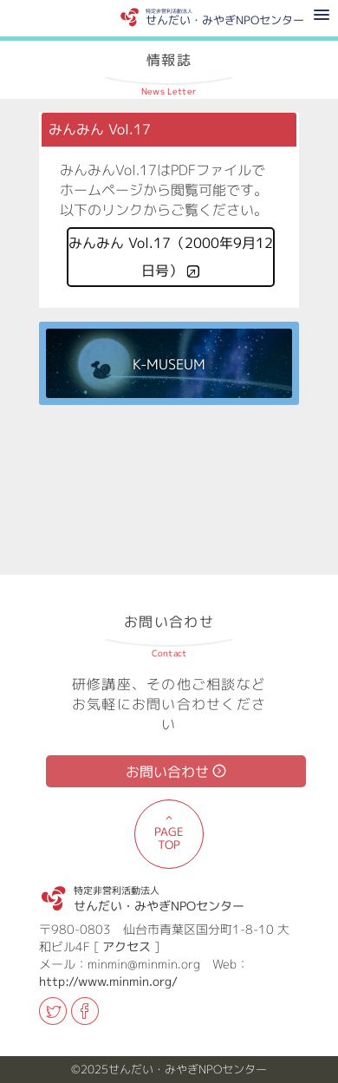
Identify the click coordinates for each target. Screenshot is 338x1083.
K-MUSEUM (169, 364)
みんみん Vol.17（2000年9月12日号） (170, 256)
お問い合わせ (167, 771)
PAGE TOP (169, 838)
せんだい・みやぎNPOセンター (159, 895)
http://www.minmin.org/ (108, 981)
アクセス (126, 946)
